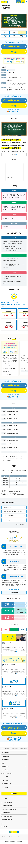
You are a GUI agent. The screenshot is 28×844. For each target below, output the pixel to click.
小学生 (5, 629)
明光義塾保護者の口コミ (6, 805)
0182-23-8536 (11, 70)
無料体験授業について (6, 783)
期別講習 (3, 763)
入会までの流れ (4, 787)
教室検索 (15, 793)
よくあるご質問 (4, 776)
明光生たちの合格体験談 (6, 802)
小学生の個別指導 (5, 759)
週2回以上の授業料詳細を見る (7, 460)
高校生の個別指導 (5, 752)
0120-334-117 (15, 111)
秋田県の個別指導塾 (15, 748)
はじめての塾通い (5, 780)
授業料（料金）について (6, 770)
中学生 (14, 629)
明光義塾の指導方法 (5, 812)
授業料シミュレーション (6, 773)
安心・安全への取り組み (6, 816)
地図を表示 (10, 80)
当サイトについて (4, 836)
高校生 (22, 629)
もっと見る (13, 154)
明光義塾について (5, 766)
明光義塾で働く (4, 826)
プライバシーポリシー (17, 836)
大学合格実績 (4, 798)
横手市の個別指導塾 (23, 748)
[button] (26, 2)
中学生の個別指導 (5, 756)
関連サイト (3, 824)
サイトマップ (10, 836)
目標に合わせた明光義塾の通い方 (8, 809)
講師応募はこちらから (21, 524)
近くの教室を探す (6, 748)
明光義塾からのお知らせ (6, 819)
